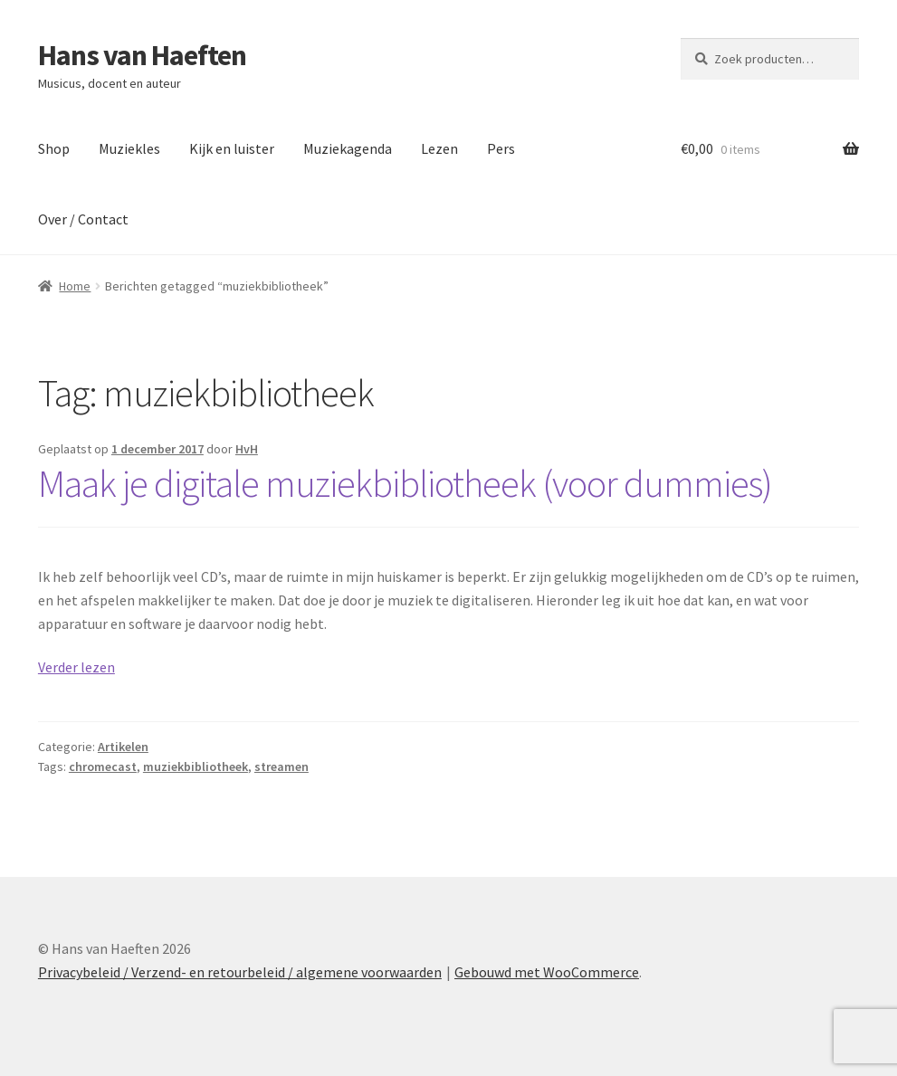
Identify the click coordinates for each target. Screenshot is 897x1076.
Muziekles (129, 148)
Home (75, 286)
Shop (54, 148)
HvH (246, 449)
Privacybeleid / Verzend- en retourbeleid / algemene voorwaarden (240, 972)
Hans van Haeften (142, 55)
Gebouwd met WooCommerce (546, 972)
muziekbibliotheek (195, 766)
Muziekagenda (347, 148)
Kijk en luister (231, 148)
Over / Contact (83, 219)
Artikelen (123, 746)
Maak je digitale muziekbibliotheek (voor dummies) (405, 483)
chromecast (103, 766)
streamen (281, 766)
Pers (501, 148)
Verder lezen (76, 667)
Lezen (439, 148)
